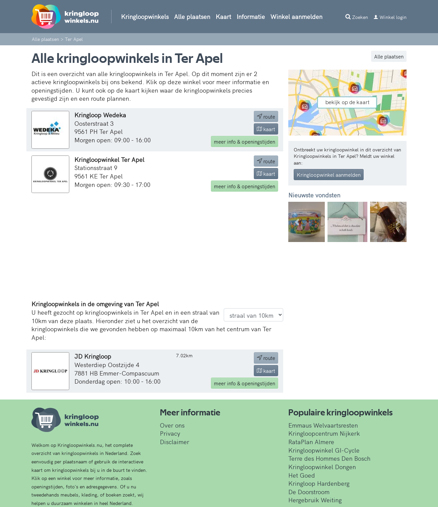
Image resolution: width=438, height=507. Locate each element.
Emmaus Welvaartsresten (323, 425)
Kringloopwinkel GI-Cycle (324, 450)
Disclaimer (174, 441)
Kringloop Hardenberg (318, 483)
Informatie (251, 16)
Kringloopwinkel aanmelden (329, 174)
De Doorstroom (309, 491)
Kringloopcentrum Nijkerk (324, 433)
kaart (266, 128)
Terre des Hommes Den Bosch (329, 458)
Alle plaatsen (192, 16)
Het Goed (301, 475)
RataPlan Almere (311, 441)
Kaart (223, 16)
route (266, 116)
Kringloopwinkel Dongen (322, 466)
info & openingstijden (244, 141)
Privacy (170, 433)
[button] (297, 222)
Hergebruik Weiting (315, 500)
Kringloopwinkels (145, 16)
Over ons (172, 425)
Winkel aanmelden (296, 16)
